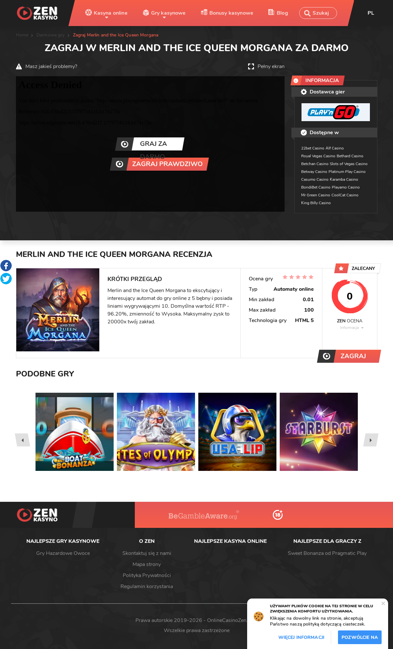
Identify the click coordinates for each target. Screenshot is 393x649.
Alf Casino (335, 148)
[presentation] (22, 439)
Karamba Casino (344, 179)
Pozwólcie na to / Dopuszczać (360, 639)
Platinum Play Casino (347, 172)
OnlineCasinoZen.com (232, 620)
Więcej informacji (301, 637)
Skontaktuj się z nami (146, 553)
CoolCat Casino (344, 195)
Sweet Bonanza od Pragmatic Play (327, 553)
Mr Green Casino (315, 195)
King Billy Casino (316, 203)
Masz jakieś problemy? (51, 66)
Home (22, 35)
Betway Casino (314, 172)
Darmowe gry (50, 35)
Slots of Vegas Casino (349, 164)
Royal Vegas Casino (318, 156)
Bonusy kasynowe (231, 13)
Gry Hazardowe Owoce (63, 553)
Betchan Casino (315, 164)
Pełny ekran (271, 66)
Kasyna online (111, 13)
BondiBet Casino (315, 187)
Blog (282, 13)
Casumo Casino (315, 179)
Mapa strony (147, 564)
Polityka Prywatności (147, 575)
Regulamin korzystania (146, 586)
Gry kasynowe (168, 13)
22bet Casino (312, 148)
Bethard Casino (350, 156)
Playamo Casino (346, 187)
